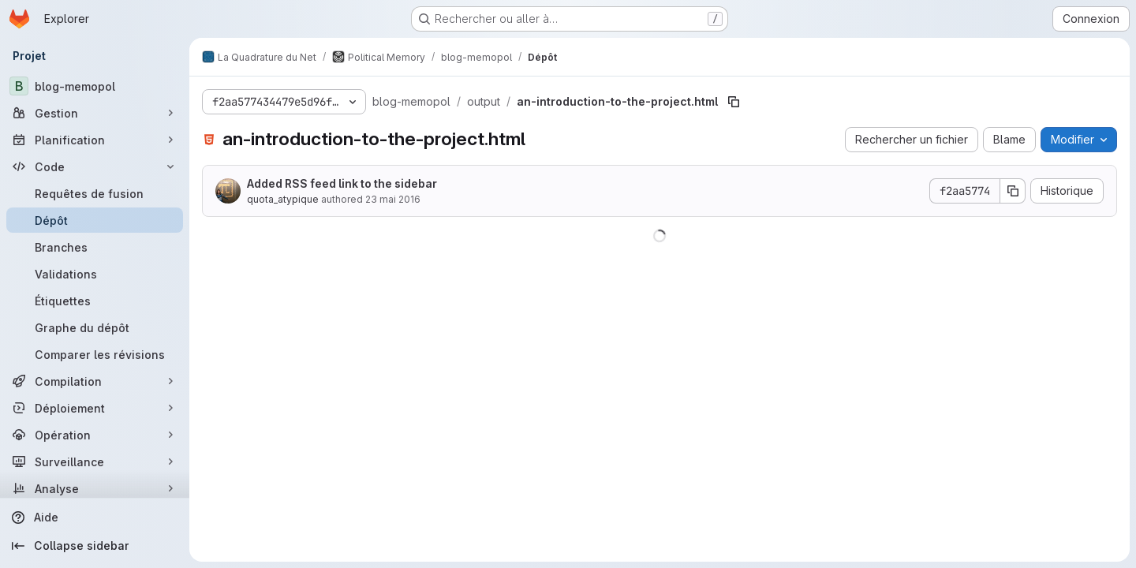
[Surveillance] (94, 461)
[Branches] (94, 247)
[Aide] (94, 517)
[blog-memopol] (94, 86)
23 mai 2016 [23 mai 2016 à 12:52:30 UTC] (392, 199)
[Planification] (94, 139)
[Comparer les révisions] (94, 354)
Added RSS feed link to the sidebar (342, 183)
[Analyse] (94, 488)
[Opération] (94, 434)
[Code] (94, 166)
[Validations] (94, 273)
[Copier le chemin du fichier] (733, 101)
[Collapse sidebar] (94, 546)
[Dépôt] (94, 220)
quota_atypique (283, 199)
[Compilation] (94, 381)
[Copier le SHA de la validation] (1013, 191)
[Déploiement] (94, 407)
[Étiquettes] (94, 300)
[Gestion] (94, 112)
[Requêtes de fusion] (94, 193)
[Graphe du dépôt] (94, 327)
